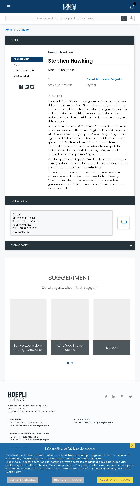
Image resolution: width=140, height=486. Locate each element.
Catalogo (23, 29)
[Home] (70, 6)
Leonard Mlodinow (60, 52)
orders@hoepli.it (41, 439)
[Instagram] (122, 396)
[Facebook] (21, 87)
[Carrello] (132, 7)
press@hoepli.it (105, 422)
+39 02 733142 (20, 439)
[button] (67, 362)
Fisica (90, 79)
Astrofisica (102, 79)
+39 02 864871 (20, 425)
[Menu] (8, 7)
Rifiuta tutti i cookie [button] (67, 479)
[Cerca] (124, 18)
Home (9, 29)
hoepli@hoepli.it (40, 425)
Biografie (116, 79)
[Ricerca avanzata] (132, 18)
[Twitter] (32, 87)
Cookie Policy (13, 472)
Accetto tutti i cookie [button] (115, 479)
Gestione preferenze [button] (23, 479)
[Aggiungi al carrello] (123, 223)
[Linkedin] (27, 87)
